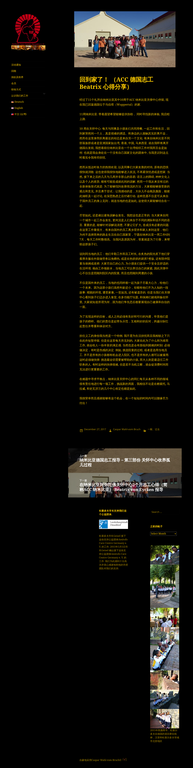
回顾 (13, 71)
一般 (150, 429)
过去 (157, 429)
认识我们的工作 (19, 95)
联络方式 (16, 89)
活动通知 (16, 64)
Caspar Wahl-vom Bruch (127, 429)
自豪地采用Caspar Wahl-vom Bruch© (100, 760)
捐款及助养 (17, 77)
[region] (28, 47)
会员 (13, 83)
